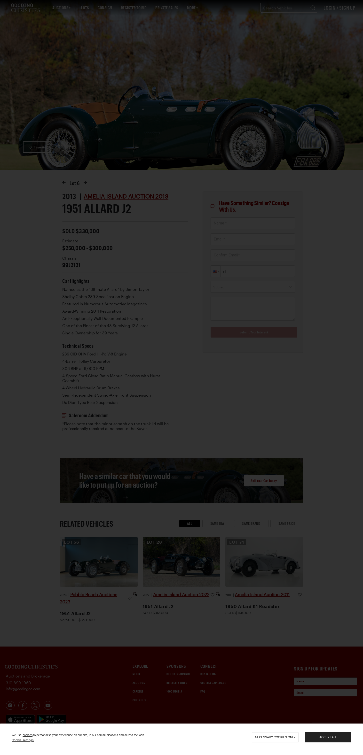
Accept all (328, 737)
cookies (27, 735)
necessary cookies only (275, 737)
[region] (181, 739)
